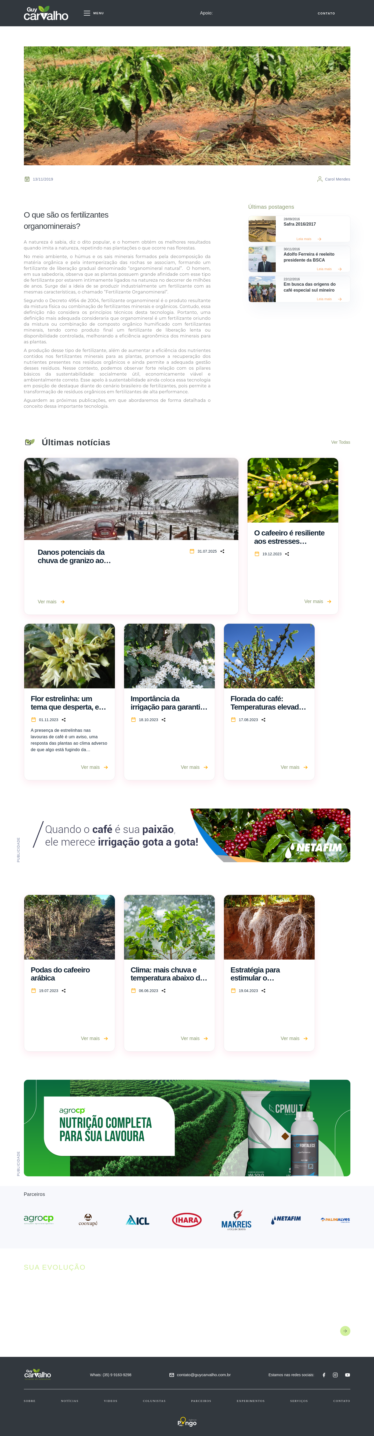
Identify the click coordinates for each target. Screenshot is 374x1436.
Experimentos (251, 1400)
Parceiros (201, 1400)
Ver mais (51, 601)
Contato (341, 1400)
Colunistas (154, 1400)
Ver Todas (340, 442)
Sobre (30, 1400)
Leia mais (309, 239)
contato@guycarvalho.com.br (206, 1375)
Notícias (69, 1400)
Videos (111, 1400)
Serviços (299, 1400)
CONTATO (326, 15)
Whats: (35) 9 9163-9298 (113, 1374)
